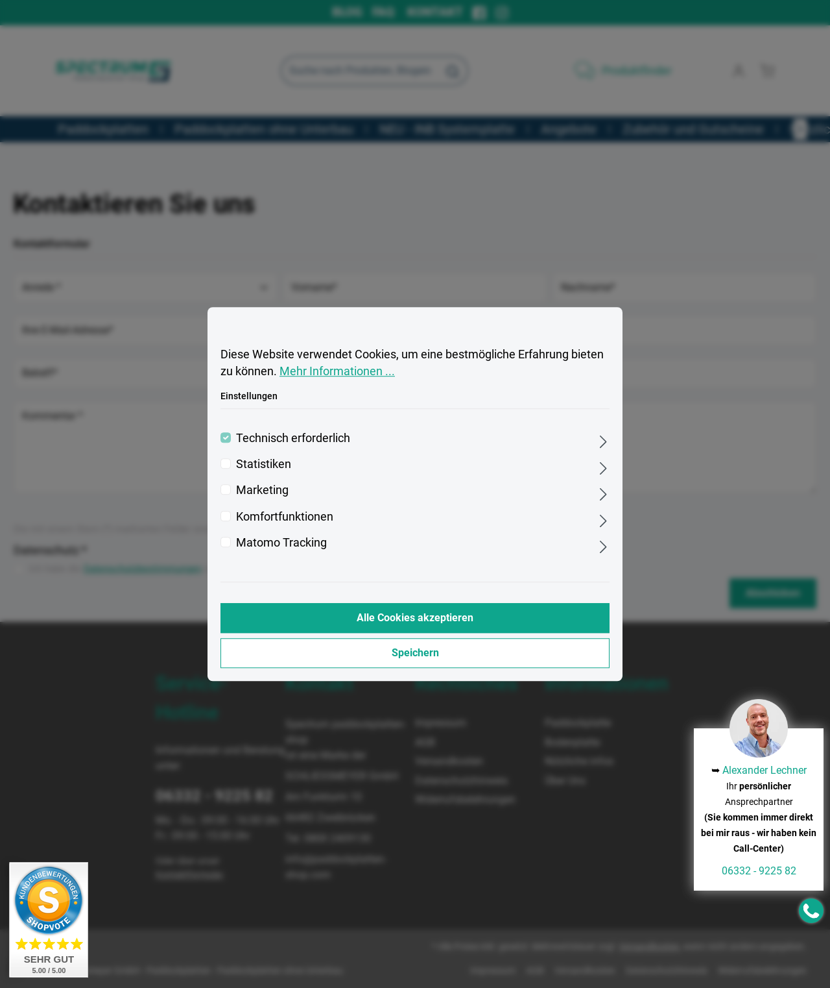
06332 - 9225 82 (759, 871)
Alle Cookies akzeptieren (415, 617)
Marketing (262, 490)
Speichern (415, 653)
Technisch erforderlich (293, 438)
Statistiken (263, 464)
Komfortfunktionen (284, 516)
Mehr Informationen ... (337, 371)
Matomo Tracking (281, 542)
